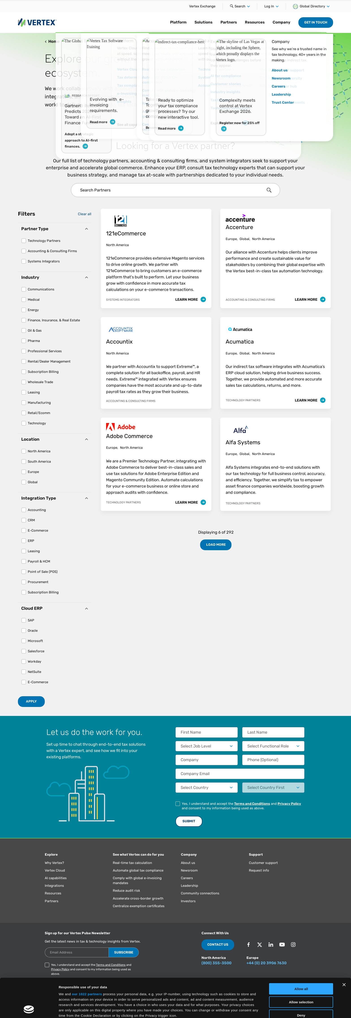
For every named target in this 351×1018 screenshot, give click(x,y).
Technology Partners (44, 241)
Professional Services (45, 351)
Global (33, 482)
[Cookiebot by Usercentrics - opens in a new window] (29, 1009)
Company (281, 22)
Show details (235, 1009)
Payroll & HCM (39, 561)
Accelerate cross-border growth (138, 898)
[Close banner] (344, 948)
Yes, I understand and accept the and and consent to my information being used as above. (241, 806)
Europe (33, 472)
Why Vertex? (54, 863)
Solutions (203, 22)
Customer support (263, 863)
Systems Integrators (44, 261)
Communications (41, 289)
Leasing (34, 392)
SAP (31, 620)
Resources (255, 22)
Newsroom (189, 870)
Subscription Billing (43, 372)
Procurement (38, 582)
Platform (178, 22)
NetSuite (34, 672)
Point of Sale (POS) (43, 572)
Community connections (200, 893)
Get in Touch (315, 22)
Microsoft (35, 641)
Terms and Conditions (252, 804)
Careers (187, 878)
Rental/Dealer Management (49, 361)
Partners (228, 22)
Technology (37, 423)
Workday (34, 661)
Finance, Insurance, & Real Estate (54, 320)
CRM (31, 520)
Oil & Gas (35, 331)
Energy (33, 310)
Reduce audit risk (126, 891)
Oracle (33, 631)
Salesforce (36, 651)
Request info (259, 870)
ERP (31, 541)
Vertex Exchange (202, 6)
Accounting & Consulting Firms (52, 251)
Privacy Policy (289, 804)
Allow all (301, 952)
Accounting (37, 510)
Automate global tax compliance (138, 870)
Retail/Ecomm (39, 413)
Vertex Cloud (55, 870)
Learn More (190, 299)
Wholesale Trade (40, 382)
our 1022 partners (87, 958)
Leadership (189, 886)
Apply (31, 701)
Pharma (34, 341)
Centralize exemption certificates (139, 906)
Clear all (84, 214)
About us (188, 863)
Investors (188, 901)
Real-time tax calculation (132, 863)
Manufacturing (39, 403)
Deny (301, 979)
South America (39, 462)
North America (39, 451)
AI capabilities (56, 878)
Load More (216, 545)
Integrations (54, 886)
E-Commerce (38, 530)
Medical (34, 300)
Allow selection (301, 965)
